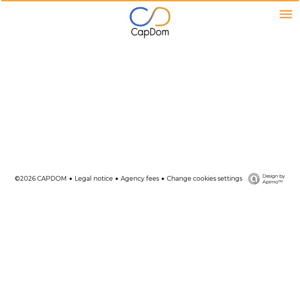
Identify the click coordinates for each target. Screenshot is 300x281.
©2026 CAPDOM (41, 178)
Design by (264, 179)
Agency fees (140, 178)
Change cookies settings (204, 178)
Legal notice (94, 178)
